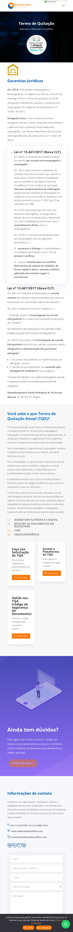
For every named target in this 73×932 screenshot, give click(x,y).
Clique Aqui (22, 577)
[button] (65, 924)
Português (50, 2)
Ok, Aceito (28, 928)
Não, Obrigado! (44, 928)
